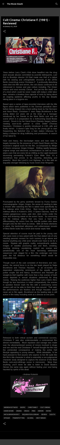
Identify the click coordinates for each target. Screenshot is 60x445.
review (44, 414)
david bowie (8, 411)
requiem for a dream (30, 414)
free (33, 411)
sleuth (52, 414)
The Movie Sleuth (15, 4)
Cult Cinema (45, 407)
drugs (26, 411)
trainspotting (19, 418)
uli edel (30, 418)
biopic (22, 407)
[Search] (56, 4)
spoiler (7, 418)
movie (48, 411)
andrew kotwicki (11, 407)
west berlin (41, 418)
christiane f (33, 407)
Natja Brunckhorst (12, 414)
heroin (40, 411)
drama (18, 411)
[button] (4, 31)
